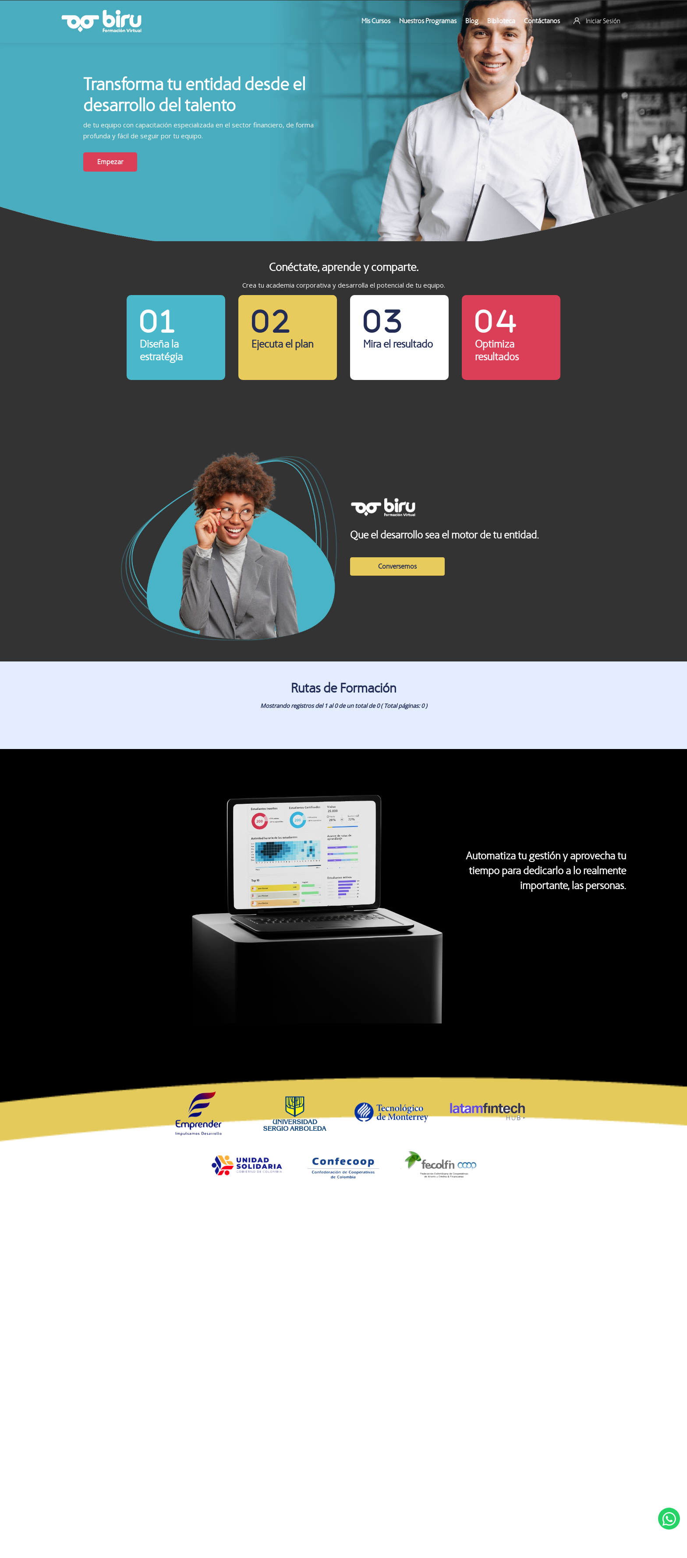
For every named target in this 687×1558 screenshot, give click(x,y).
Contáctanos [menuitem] (542, 21)
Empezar (110, 162)
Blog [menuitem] (471, 21)
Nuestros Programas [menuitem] (428, 21)
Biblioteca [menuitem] (501, 21)
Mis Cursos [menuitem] (375, 21)
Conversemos (397, 566)
